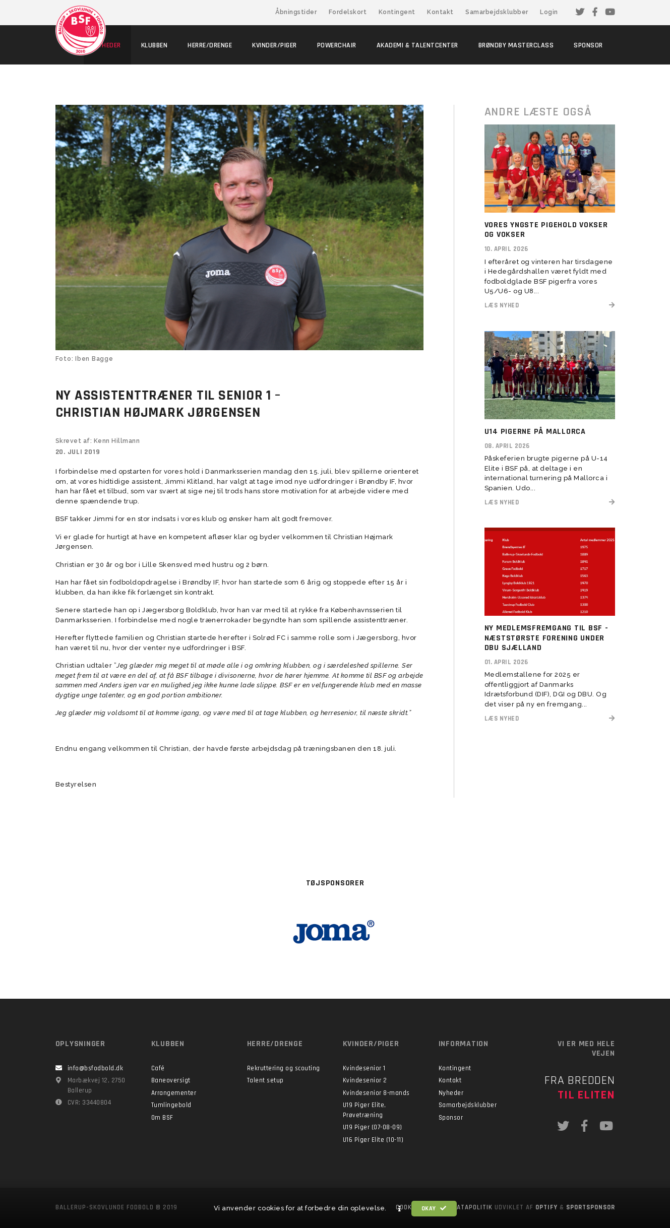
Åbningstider (296, 12)
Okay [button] (434, 1208)
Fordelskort (348, 12)
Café (158, 1068)
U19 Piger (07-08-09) (372, 1127)
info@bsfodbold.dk (96, 1068)
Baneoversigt (171, 1080)
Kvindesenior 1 (364, 1068)
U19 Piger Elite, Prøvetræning (364, 1110)
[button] (399, 1208)
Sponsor (451, 1118)
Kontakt (440, 12)
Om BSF (162, 1118)
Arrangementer (174, 1093)
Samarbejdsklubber (496, 12)
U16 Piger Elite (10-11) (373, 1140)
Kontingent (397, 12)
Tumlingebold (171, 1105)
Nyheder (451, 1093)
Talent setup (265, 1080)
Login (549, 12)
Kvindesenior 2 (365, 1080)
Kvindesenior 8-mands (376, 1093)
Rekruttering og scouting (283, 1068)
